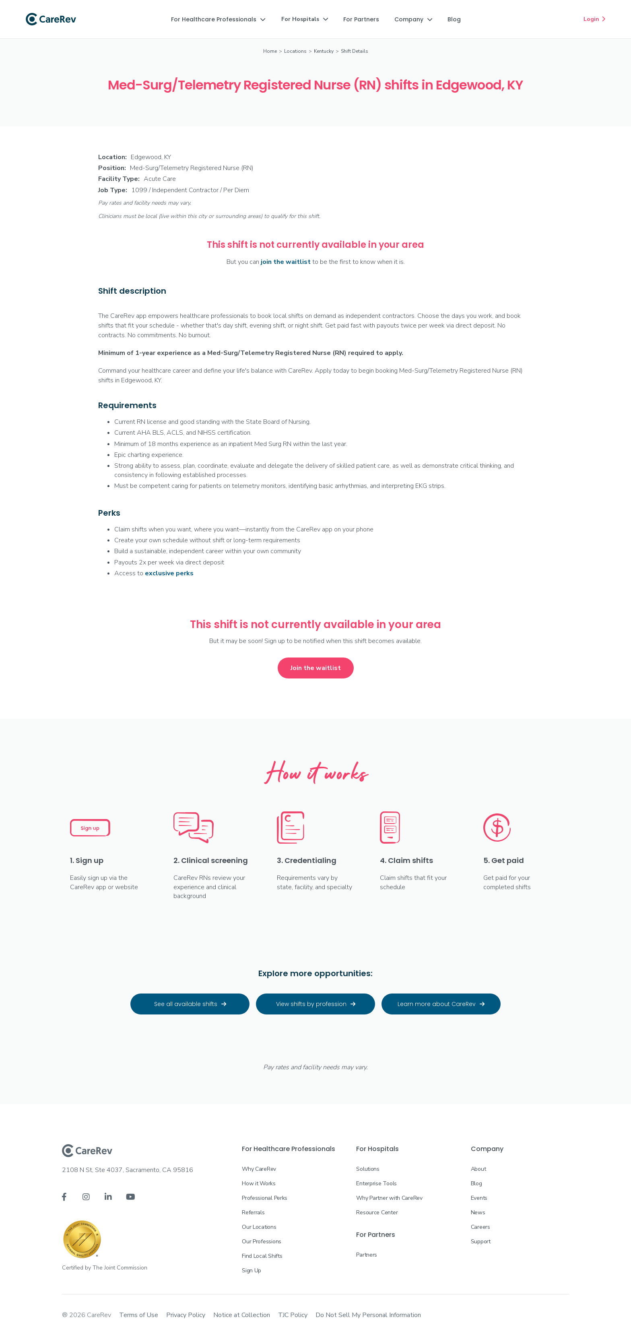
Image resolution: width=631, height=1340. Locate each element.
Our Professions (261, 1241)
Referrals (253, 1212)
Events (479, 1198)
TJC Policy (292, 1315)
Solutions (367, 1169)
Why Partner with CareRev (389, 1198)
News (478, 1212)
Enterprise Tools (376, 1183)
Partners (366, 1255)
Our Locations (259, 1227)
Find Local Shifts (262, 1256)
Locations (295, 51)
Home (270, 51)
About (478, 1169)
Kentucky (324, 51)
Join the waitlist (316, 668)
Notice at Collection (241, 1315)
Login (594, 19)
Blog (476, 1183)
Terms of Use (138, 1315)
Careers (480, 1227)
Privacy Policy (185, 1315)
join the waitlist (286, 261)
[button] (218, 19)
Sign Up (251, 1270)
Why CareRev (259, 1169)
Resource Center (377, 1212)
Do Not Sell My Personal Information (368, 1315)
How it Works (259, 1183)
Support (481, 1241)
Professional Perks (264, 1198)
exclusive (169, 573)
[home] (51, 19)
